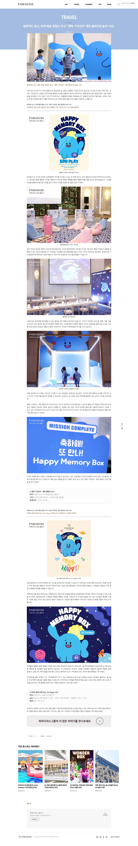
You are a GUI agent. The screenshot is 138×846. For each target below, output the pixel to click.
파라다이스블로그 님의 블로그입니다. (40, 815)
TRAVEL (76, 4)
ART (66, 4)
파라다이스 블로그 (37, 813)
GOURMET (89, 4)
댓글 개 (29, 803)
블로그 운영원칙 (115, 837)
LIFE (99, 4)
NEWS (109, 4)
